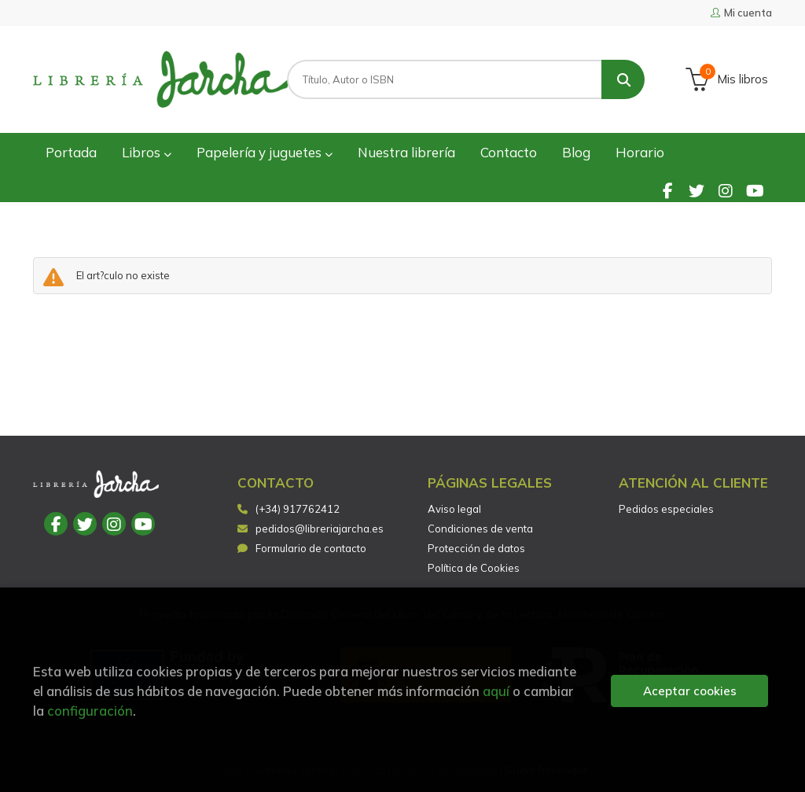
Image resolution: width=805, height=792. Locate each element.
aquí (496, 691)
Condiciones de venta (480, 528)
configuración (90, 710)
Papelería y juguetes (265, 152)
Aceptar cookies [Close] (690, 690)
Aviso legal (454, 509)
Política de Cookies (474, 568)
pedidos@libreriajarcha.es (310, 528)
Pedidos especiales (666, 509)
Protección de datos (476, 548)
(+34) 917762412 (297, 509)
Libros (146, 152)
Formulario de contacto (301, 548)
